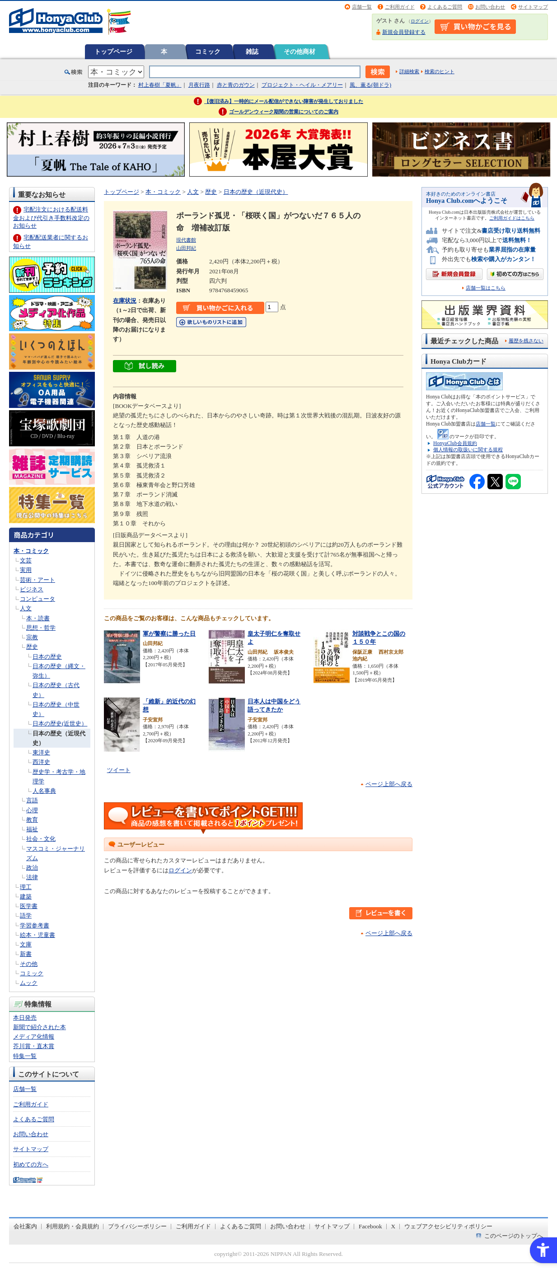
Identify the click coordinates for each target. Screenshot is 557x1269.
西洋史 (41, 762)
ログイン (420, 21)
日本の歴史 (47, 656)
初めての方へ (30, 1164)
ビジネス (31, 589)
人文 (26, 608)
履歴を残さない (526, 340)
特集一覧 (25, 1056)
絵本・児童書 (37, 935)
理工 (26, 887)
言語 (32, 800)
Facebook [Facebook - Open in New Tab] (370, 1226)
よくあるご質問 (444, 6)
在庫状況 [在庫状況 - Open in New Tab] (124, 300)
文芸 (26, 560)
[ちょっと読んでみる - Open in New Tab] (144, 367)
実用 (26, 570)
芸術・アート (37, 579)
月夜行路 (199, 85)
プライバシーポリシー (137, 1226)
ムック (28, 982)
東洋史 (41, 752)
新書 (26, 954)
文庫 (26, 944)
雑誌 (252, 51)
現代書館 (186, 240)
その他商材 (299, 51)
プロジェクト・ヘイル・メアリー (302, 85)
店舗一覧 (362, 6)
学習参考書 (34, 925)
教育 (32, 819)
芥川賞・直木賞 (33, 1046)
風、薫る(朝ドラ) (370, 85)
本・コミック (31, 551)
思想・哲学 (41, 627)
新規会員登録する (404, 32)
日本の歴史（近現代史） (256, 191)
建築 (26, 896)
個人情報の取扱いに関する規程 (468, 449)
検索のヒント (439, 71)
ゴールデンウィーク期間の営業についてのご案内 (283, 111)
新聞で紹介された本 (39, 1027)
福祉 (32, 829)
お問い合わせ (490, 6)
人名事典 (44, 790)
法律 (32, 877)
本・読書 (38, 618)
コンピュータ (37, 598)
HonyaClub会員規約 (455, 443)
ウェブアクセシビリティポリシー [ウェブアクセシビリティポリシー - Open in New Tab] (448, 1226)
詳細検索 (409, 71)
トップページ (113, 51)
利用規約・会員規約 (72, 1226)
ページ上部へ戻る (388, 784)
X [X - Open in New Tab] (393, 1226)
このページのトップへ (513, 1235)
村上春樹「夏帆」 (160, 85)
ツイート (119, 770)
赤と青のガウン (236, 85)
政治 (32, 867)
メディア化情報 (33, 1036)
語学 (26, 915)
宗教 (32, 637)
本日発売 (25, 1017)
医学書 (28, 906)
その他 (28, 963)
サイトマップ (533, 6)
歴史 (32, 646)
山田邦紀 (186, 248)
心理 (32, 810)
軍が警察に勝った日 (169, 633)
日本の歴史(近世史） (60, 723)
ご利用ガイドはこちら (511, 217)
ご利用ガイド (400, 6)
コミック (207, 51)
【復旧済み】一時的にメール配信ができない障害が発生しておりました (283, 101)
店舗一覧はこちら (486, 288)
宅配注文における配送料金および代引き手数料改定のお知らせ (51, 217)
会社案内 (25, 1226)
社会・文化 (41, 838)
